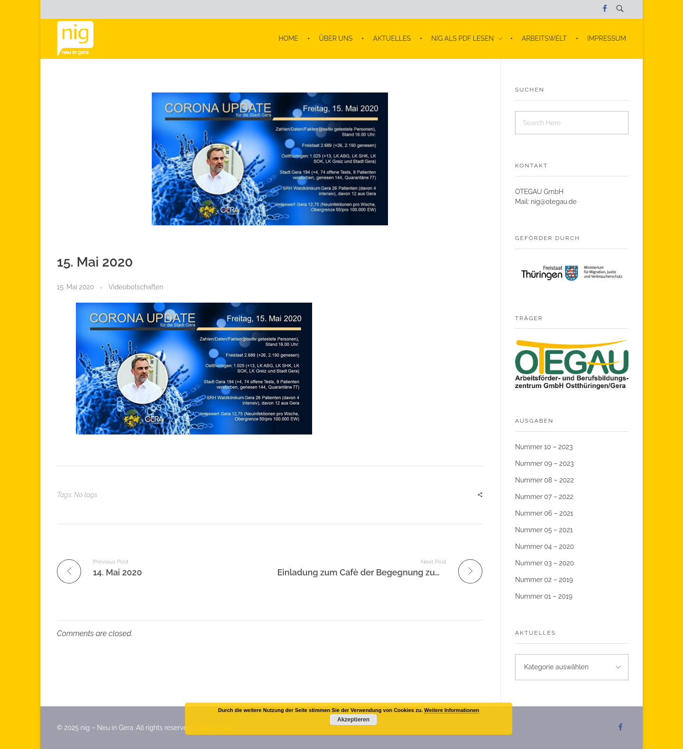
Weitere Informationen (451, 710)
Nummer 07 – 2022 (544, 496)
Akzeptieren (353, 719)
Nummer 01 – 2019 (543, 596)
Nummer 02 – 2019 (544, 579)
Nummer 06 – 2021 (544, 513)
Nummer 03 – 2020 (544, 563)
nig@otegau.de (554, 201)
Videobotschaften (136, 287)
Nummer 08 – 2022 (544, 480)
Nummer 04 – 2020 (544, 546)
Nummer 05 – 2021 (544, 530)
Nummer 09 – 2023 (544, 463)
